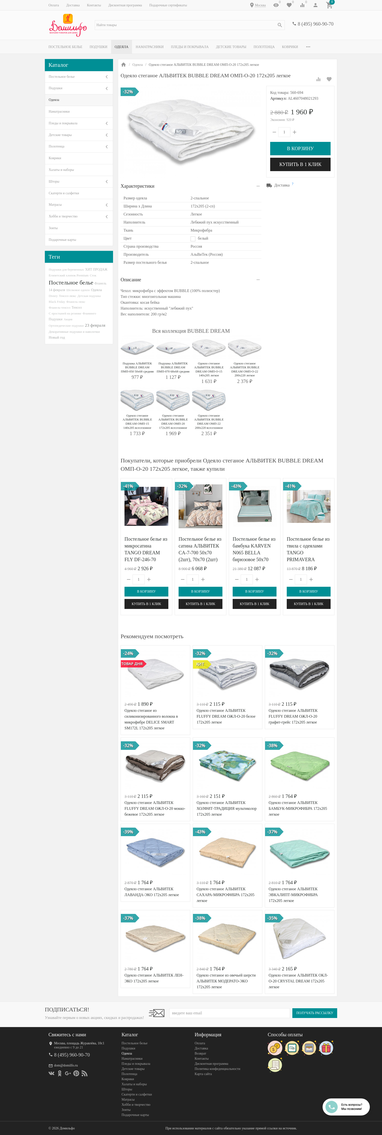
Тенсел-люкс (67, 296)
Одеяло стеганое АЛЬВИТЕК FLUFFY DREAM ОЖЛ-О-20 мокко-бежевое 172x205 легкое (154, 808)
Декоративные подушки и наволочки (74, 331)
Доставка (73, 5)
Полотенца (264, 47)
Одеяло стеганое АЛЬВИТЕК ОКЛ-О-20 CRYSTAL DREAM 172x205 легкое (298, 981)
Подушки (98, 47)
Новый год (57, 337)
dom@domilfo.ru (66, 1065)
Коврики (290, 47)
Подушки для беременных (66, 269)
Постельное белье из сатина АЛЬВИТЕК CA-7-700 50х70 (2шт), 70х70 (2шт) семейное (200, 552)
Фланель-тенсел (59, 307)
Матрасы (55, 204)
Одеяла (121, 47)
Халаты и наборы (61, 170)
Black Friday (57, 301)
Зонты (53, 228)
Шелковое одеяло (78, 290)
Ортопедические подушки (66, 325)
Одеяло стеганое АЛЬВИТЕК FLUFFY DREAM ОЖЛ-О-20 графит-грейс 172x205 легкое (293, 716)
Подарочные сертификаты (168, 5)
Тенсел (77, 307)
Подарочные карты (62, 240)
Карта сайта (203, 1074)
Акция (68, 319)
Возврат (200, 1053)
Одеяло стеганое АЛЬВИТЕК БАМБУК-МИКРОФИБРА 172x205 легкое (298, 808)
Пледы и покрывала (190, 47)
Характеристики (137, 186)
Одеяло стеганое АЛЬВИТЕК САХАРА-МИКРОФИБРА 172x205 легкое (225, 895)
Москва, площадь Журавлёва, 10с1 (79, 1043)
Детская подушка (89, 296)
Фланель (100, 283)
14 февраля (57, 290)
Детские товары (231, 47)
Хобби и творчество (63, 216)
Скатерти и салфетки (64, 193)
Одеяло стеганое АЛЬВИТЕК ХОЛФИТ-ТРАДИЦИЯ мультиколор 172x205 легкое (227, 808)
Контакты (94, 5)
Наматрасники (150, 47)
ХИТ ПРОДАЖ (96, 269)
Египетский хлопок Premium (69, 275)
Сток (93, 275)
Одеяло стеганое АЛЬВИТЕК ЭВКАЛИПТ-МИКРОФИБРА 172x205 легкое (293, 895)
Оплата (53, 5)
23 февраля (95, 325)
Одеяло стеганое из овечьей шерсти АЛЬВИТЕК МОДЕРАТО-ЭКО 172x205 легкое (226, 981)
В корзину (300, 148)
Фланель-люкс (75, 301)
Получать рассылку (314, 1013)
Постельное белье (65, 47)
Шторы (54, 181)
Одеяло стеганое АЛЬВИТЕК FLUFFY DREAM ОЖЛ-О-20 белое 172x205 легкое (226, 716)
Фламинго (89, 313)
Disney (53, 296)
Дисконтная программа (125, 5)
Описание (131, 279)
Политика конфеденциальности (217, 1069)
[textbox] (190, 25)
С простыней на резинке (65, 313)
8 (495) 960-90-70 (316, 24)
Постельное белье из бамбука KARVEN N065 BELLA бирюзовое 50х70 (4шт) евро (254, 552)
